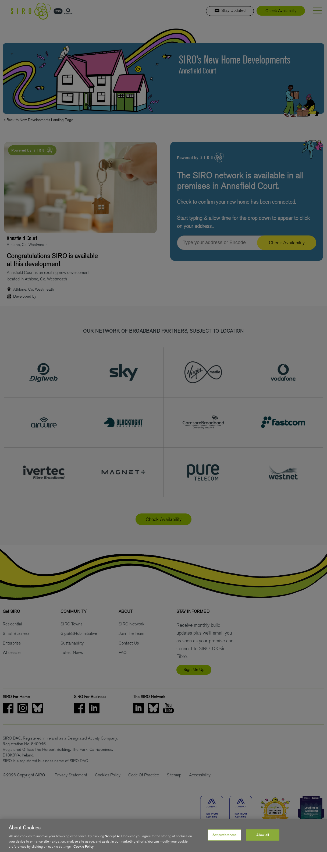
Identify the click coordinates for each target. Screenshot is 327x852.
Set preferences (224, 838)
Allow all (262, 838)
